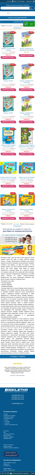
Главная (6, 414)
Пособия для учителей (9, 415)
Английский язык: (8, 418)
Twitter (17, 407)
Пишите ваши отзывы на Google (13, 407)
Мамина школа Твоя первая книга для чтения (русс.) (26, 178)
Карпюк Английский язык (11, 424)
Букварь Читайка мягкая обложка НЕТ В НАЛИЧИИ (26, 49)
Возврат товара (8, 446)
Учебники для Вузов (9, 434)
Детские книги (7, 435)
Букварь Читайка (8, 81)
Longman (7, 423)
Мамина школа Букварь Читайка (26, 210)
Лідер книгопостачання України (17, 5)
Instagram (9, 407)
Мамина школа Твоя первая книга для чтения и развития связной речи (8, 178)
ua (8, 1)
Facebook (5, 407)
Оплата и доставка (8, 444)
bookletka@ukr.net (17, 403)
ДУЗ (5, 432)
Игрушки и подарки (8, 437)
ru (10, 1)
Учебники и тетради (9, 417)
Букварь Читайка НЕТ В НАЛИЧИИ (26, 81)
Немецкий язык (7, 438)
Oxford (6, 420)
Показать (22, 25)
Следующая (17, 28)
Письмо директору (11, 455)
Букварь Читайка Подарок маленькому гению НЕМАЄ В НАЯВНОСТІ (26, 146)
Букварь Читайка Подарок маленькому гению (8, 145)
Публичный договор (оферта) (11, 447)
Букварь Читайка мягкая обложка (8, 49)
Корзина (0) (29, 1)
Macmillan (7, 421)
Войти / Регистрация (19, 1)
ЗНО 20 (5, 431)
